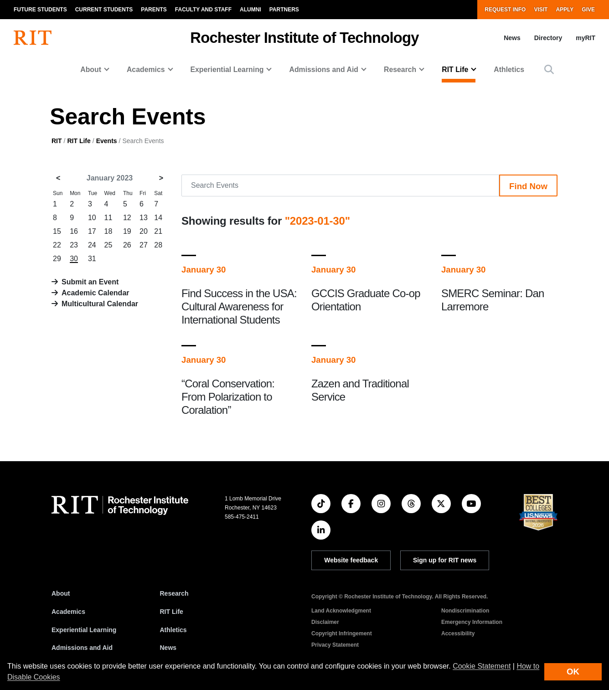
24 (92, 245)
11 (108, 217)
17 (92, 231)
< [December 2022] (58, 178)
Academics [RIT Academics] (68, 611)
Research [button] (400, 69)
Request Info (505, 9)
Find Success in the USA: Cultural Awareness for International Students (239, 306)
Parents (153, 9)
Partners (284, 9)
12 (127, 217)
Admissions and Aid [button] (323, 69)
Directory (548, 37)
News (512, 37)
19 (127, 231)
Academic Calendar (95, 293)
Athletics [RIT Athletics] (173, 629)
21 (158, 231)
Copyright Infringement (341, 633)
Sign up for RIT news (444, 560)
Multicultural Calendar (100, 304)
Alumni (250, 9)
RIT (57, 140)
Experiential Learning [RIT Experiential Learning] (84, 629)
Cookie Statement (482, 666)
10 (92, 217)
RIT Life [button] (455, 69)
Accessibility (458, 633)
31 (92, 259)
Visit (540, 9)
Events (106, 140)
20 (143, 231)
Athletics (509, 69)
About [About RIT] (61, 593)
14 (158, 217)
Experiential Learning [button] (227, 69)
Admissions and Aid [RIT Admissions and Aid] (82, 647)
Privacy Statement (335, 645)
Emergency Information (471, 622)
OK (573, 671)
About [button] (90, 69)
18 (108, 231)
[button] (549, 69)
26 (127, 245)
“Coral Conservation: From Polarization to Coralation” (227, 396)
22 (57, 245)
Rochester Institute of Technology (304, 37)
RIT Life (78, 140)
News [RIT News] (168, 647)
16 (74, 231)
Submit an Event (90, 282)
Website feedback (351, 560)
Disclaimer (325, 622)
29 (57, 259)
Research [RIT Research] (174, 593)
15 (57, 231)
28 (158, 245)
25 (108, 245)
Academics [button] (146, 69)
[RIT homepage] (33, 38)
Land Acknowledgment (341, 611)
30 (74, 259)
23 (74, 245)
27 (143, 245)
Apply (564, 9)
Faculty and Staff (203, 9)
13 (143, 217)
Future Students (40, 9)
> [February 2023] (161, 178)
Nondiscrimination (465, 611)
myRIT (585, 37)
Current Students (104, 9)
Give (588, 9)
